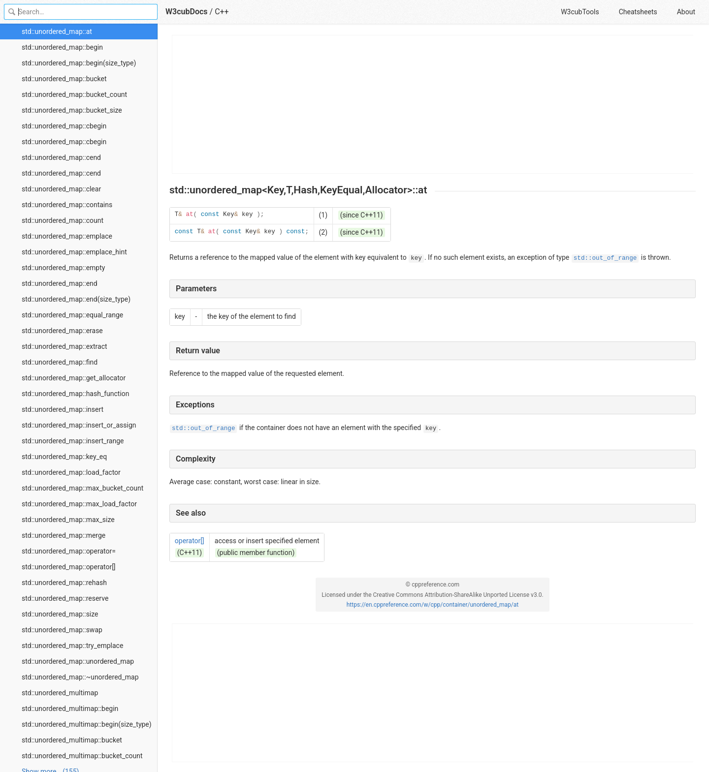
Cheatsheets (638, 12)
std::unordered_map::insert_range (73, 441)
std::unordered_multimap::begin (70, 708)
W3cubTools (580, 12)
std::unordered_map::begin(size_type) (79, 63)
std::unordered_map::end (59, 283)
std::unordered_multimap (60, 693)
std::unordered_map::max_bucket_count (82, 488)
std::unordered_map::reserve (65, 598)
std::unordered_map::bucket (64, 79)
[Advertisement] (433, 104)
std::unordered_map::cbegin (64, 126)
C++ (222, 11)
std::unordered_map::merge (63, 535)
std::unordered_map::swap (62, 630)
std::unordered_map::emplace (67, 236)
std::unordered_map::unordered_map (78, 661)
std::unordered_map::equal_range (72, 315)
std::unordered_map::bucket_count (74, 94)
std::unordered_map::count (62, 220)
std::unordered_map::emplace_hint (74, 252)
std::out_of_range (605, 258)
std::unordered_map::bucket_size (72, 110)
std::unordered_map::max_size (68, 520)
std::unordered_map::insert (62, 409)
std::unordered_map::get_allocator (74, 378)
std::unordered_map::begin (62, 47)
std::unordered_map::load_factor (71, 472)
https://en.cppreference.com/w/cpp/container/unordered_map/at (433, 604)
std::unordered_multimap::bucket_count (82, 756)
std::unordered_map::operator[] (69, 567)
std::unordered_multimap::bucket (72, 740)
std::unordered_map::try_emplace (72, 645)
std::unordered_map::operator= (69, 551)
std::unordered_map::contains (67, 205)
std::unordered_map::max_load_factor (79, 504)
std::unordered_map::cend (61, 157)
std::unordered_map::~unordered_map (80, 677)
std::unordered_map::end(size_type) (76, 299)
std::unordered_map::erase (62, 331)
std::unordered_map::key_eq (64, 457)
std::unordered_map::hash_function (75, 394)
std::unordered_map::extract (64, 346)
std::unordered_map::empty (63, 268)
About (686, 12)
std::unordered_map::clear (61, 189)
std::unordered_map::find (59, 362)
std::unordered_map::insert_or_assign (79, 425)
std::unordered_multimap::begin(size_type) (87, 724)
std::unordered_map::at (57, 31)
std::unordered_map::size (60, 614)
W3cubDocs (186, 11)
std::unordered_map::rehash (64, 583)
